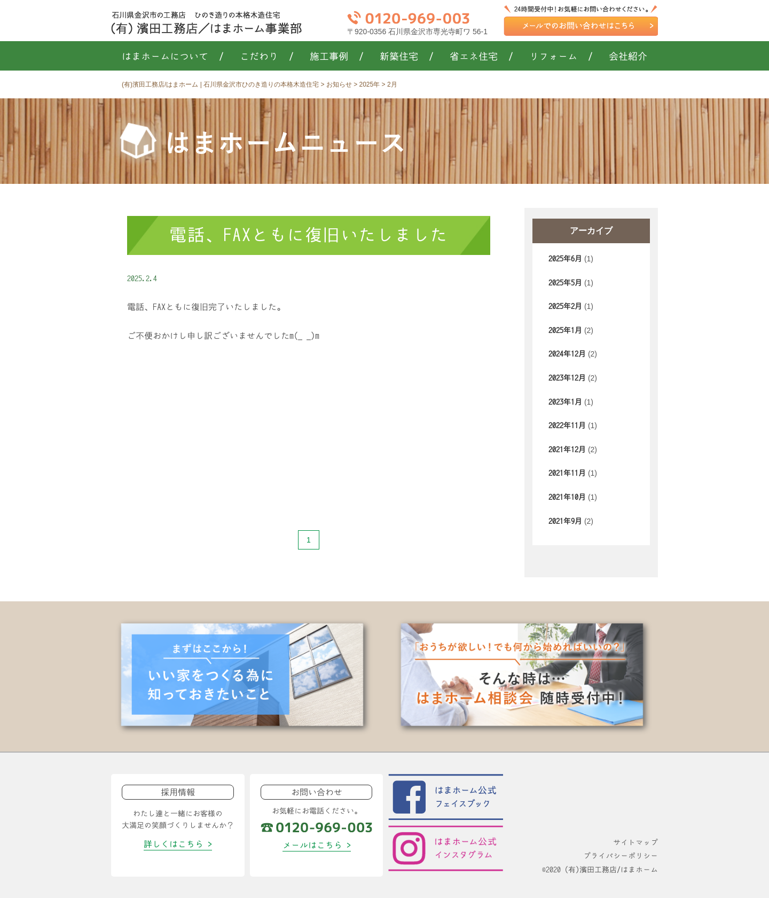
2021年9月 (565, 521)
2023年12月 (567, 378)
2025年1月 (565, 330)
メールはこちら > (317, 845)
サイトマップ (635, 842)
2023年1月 (565, 402)
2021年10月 (567, 497)
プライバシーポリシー (620, 856)
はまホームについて (173, 56)
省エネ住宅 (481, 56)
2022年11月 (567, 425)
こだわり (267, 56)
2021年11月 (567, 473)
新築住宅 (407, 56)
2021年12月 (567, 449)
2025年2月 (565, 306)
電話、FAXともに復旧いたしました (308, 235)
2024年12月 (567, 354)
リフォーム (561, 56)
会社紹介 (628, 56)
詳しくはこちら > (178, 844)
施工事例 (337, 56)
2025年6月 (565, 258)
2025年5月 (565, 283)
